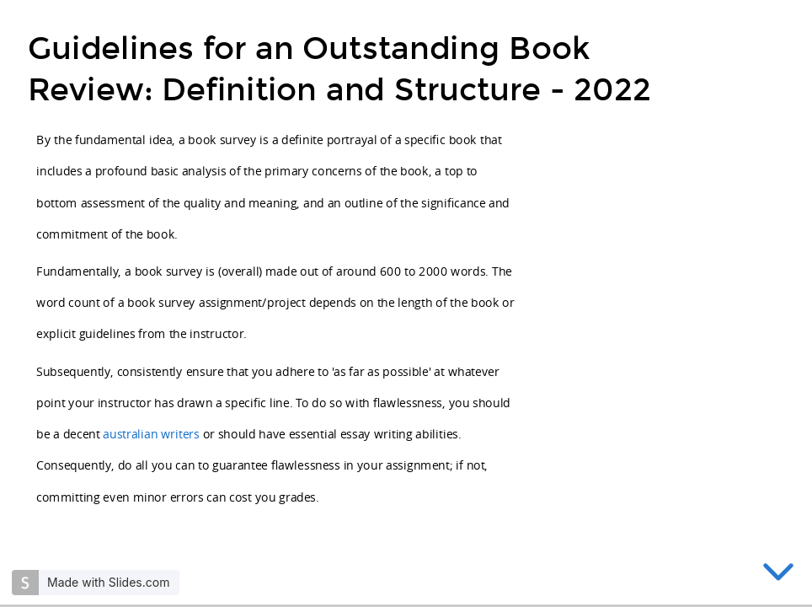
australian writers (151, 434)
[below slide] (778, 575)
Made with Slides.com (108, 582)
